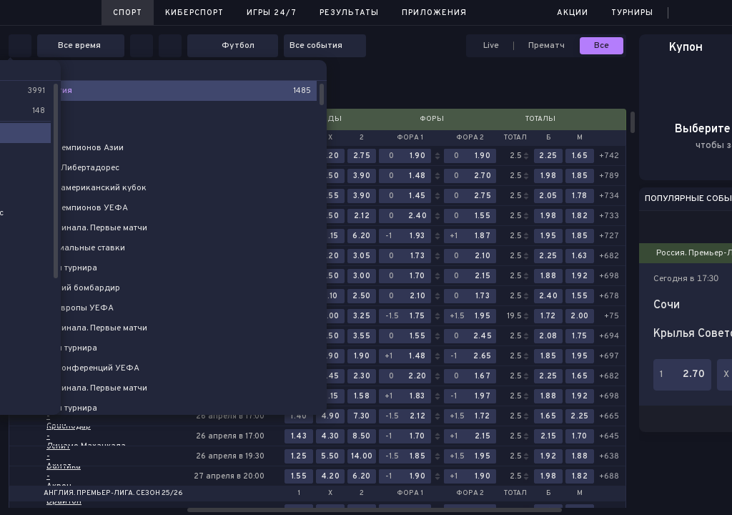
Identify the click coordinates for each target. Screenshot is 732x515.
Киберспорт (194, 13)
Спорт (127, 13)
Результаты (349, 13)
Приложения (434, 13)
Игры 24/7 (272, 13)
